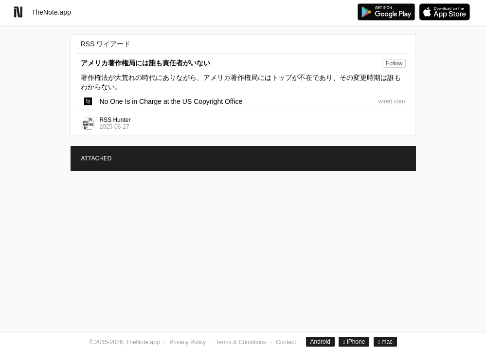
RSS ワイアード (106, 44)
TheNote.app (51, 12)
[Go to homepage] (18, 11)
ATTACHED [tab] (96, 158)
